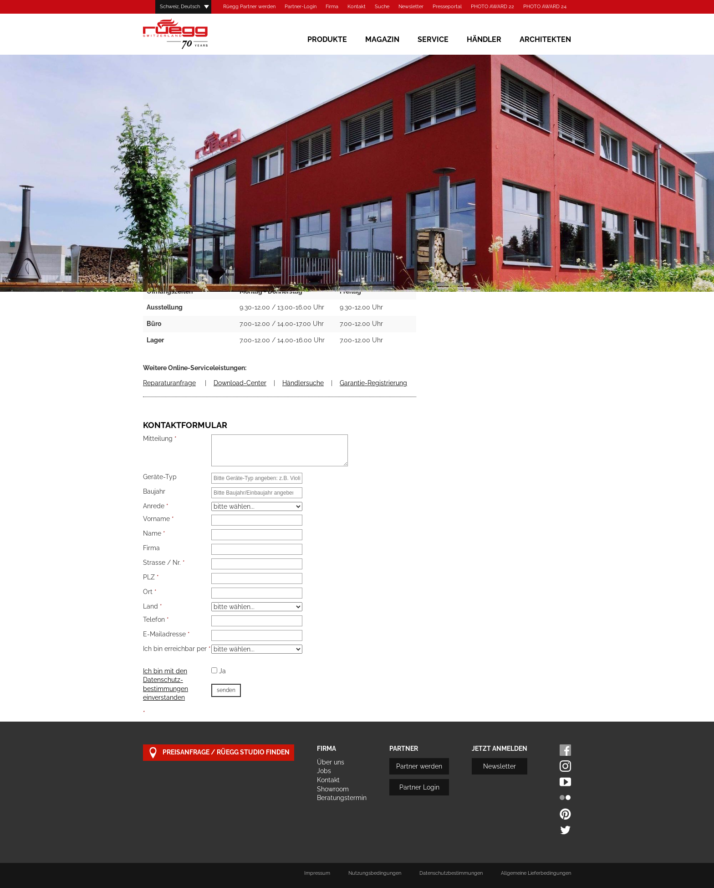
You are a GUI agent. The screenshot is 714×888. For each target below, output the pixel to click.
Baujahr (154, 491)
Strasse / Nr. (164, 562)
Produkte (327, 39)
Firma (332, 7)
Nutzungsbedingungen (374, 873)
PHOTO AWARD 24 (544, 7)
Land (152, 606)
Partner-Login (300, 7)
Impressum (317, 873)
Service (433, 39)
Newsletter (410, 7)
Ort (150, 591)
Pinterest (565, 814)
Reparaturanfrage (169, 383)
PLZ (151, 577)
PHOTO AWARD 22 (492, 7)
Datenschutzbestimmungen (451, 873)
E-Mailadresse (166, 634)
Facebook (565, 750)
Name (154, 533)
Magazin (382, 39)
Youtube (565, 782)
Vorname (158, 518)
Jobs (324, 770)
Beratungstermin (342, 797)
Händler (484, 39)
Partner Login (419, 787)
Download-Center (240, 383)
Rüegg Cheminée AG (188, 34)
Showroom (333, 789)
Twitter (565, 830)
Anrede (155, 506)
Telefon (156, 619)
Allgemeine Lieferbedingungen (536, 873)
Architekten (545, 39)
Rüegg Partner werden (249, 7)
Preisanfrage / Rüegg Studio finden (219, 753)
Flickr (565, 798)
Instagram (565, 766)
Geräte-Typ (160, 476)
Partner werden (419, 766)
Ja (218, 671)
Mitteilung (160, 438)
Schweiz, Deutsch (180, 7)
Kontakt (356, 7)
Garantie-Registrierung (373, 383)
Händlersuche (303, 383)
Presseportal (447, 7)
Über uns (330, 762)
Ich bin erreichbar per (177, 648)
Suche (382, 7)
